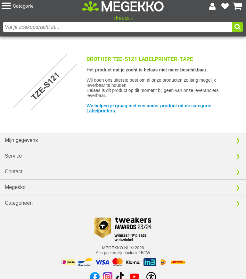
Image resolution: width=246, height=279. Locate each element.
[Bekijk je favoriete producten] (224, 6)
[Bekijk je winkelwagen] (237, 6)
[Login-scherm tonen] (212, 6)
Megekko (15, 187)
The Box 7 (123, 18)
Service (13, 156)
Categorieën (19, 203)
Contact (13, 171)
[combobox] (117, 27)
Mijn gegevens (21, 140)
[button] (42, 6)
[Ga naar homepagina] (123, 6)
